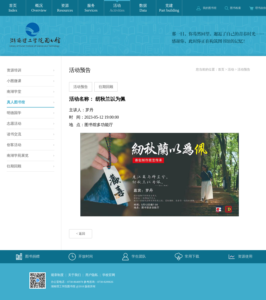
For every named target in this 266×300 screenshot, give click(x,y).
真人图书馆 (30, 103)
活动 (117, 8)
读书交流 (14, 134)
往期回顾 (14, 166)
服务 (91, 8)
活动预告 (243, 69)
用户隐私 (91, 275)
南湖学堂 (14, 91)
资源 (65, 8)
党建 (169, 8)
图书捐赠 (27, 256)
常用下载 (186, 256)
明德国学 (14, 113)
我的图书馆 (206, 8)
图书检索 (233, 8)
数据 (143, 8)
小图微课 (14, 81)
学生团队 (133, 256)
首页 (13, 8)
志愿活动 (14, 123)
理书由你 (257, 8)
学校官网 (108, 275)
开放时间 (80, 256)
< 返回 (80, 233)
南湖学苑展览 (18, 155)
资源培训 (14, 70)
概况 (39, 8)
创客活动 (14, 145)
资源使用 (239, 256)
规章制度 (57, 275)
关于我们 (74, 275)
